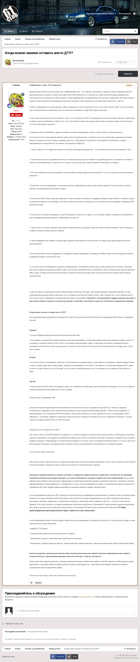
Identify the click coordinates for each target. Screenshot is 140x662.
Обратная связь (8, 657)
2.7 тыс (16, 121)
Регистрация (125, 14)
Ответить (128, 74)
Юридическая (32, 63)
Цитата (38, 583)
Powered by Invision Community (126, 658)
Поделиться (104, 62)
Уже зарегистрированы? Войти (101, 14)
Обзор (10, 31)
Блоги (24, 31)
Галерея (39, 31)
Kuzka (21, 60)
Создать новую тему (104, 74)
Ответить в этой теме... (29, 611)
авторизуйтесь (87, 597)
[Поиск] (111, 31)
